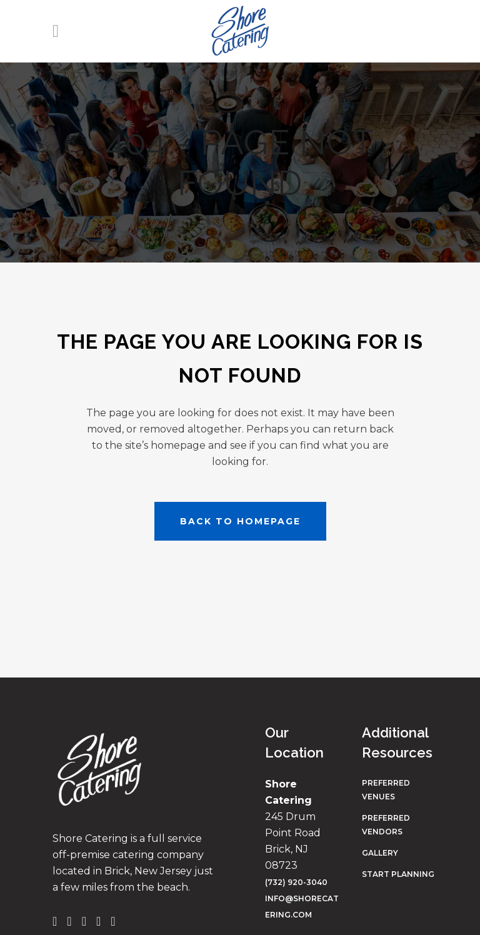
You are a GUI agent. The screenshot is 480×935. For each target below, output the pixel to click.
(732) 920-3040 (296, 882)
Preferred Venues (386, 789)
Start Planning (398, 874)
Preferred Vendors (386, 824)
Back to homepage (240, 521)
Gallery (380, 853)
